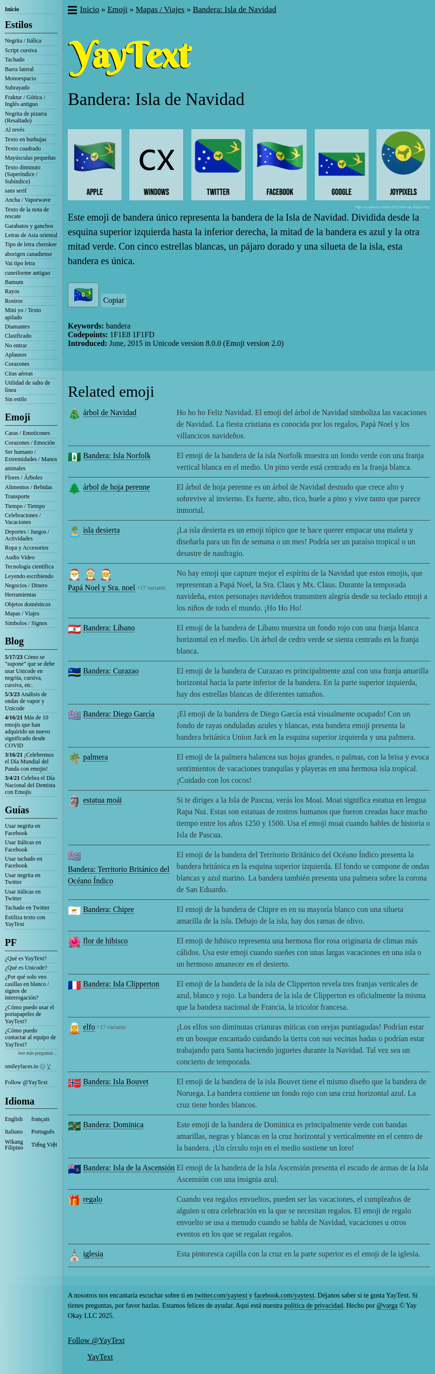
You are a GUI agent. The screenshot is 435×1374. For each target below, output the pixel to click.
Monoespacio (20, 78)
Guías (17, 810)
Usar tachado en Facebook (23, 862)
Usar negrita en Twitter (22, 878)
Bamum (14, 282)
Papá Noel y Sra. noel (101, 587)
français (40, 1119)
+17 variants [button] (151, 587)
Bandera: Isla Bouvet (115, 1081)
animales (15, 468)
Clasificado (18, 335)
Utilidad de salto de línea (27, 386)
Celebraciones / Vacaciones (23, 518)
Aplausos (16, 354)
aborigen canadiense (28, 254)
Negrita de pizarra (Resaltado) (26, 117)
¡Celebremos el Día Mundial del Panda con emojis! (29, 761)
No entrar (16, 345)
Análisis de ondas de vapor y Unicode (26, 701)
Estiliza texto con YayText (25, 920)
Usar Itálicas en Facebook (23, 845)
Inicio (12, 9)
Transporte (17, 496)
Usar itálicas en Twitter (23, 895)
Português (43, 1131)
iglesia (93, 1254)
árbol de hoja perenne (116, 487)
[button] (72, 11)
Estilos (18, 24)
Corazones (17, 363)
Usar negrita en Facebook (22, 829)
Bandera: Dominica (113, 1124)
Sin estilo (16, 399)
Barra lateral (19, 69)
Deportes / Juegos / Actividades (27, 535)
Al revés (14, 129)
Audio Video (19, 557)
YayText (100, 1357)
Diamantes (17, 326)
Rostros (14, 301)
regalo (92, 1199)
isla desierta (101, 530)
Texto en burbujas (26, 139)
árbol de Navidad (109, 412)
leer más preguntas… (38, 1053)
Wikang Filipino (14, 1144)
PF (10, 942)
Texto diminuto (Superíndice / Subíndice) (23, 174)
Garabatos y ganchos (29, 226)
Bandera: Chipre (108, 909)
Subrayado (17, 87)
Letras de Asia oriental (31, 235)
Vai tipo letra (20, 263)
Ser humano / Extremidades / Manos (31, 455)
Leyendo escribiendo (29, 576)
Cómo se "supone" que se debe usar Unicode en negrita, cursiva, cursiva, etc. (30, 671)
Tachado (14, 59)
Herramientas (20, 594)
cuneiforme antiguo (27, 272)
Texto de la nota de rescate (27, 213)
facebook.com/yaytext (284, 1295)
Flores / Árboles (23, 477)
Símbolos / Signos (26, 623)
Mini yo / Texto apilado (23, 313)
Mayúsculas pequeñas (30, 157)
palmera (95, 757)
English (14, 1119)
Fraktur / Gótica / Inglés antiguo (25, 100)
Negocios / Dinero (26, 585)
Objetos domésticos (27, 604)
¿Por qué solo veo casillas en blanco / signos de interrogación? (27, 987)
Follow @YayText (26, 1082)
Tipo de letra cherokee (31, 244)
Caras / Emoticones (27, 433)
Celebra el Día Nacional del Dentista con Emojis (30, 785)
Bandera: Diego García (118, 714)
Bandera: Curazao (111, 671)
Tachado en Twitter (27, 907)
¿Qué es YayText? (26, 958)
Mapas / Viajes (22, 613)
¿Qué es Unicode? (26, 967)
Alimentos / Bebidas (28, 487)
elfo (89, 1027)
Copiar (113, 300)
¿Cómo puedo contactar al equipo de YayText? (30, 1037)
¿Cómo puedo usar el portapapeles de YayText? (29, 1014)
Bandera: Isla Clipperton (121, 984)
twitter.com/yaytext (221, 1295)
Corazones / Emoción (30, 442)
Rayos (12, 291)
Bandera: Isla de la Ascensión (128, 1168)
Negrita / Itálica (23, 40)
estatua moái (102, 800)
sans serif (16, 190)
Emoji (17, 417)
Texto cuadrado (23, 148)
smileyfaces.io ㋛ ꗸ (27, 1066)
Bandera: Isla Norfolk (117, 455)
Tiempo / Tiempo (25, 506)
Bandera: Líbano (109, 628)
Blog (14, 641)
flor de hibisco (105, 941)
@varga (387, 1305)
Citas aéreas (19, 373)
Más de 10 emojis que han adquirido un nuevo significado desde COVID (27, 731)
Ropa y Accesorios (26, 547)
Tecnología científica (29, 566)
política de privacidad (313, 1305)
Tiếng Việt (44, 1144)
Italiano (14, 1131)
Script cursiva (21, 50)
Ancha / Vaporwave (27, 199)
